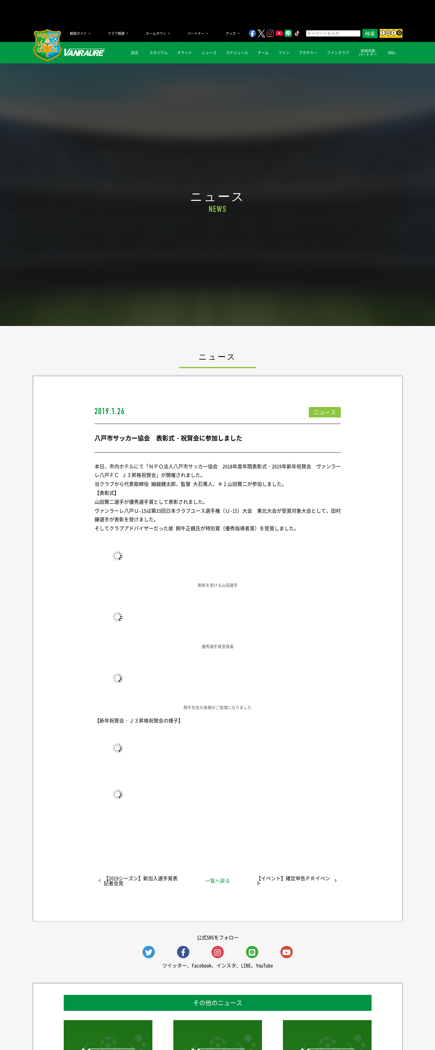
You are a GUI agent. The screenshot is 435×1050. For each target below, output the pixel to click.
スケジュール (237, 52)
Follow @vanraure (279, 837)
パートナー (195, 33)
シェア (143, 837)
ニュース (209, 52)
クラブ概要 (116, 33)
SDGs (391, 52)
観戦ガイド (78, 33)
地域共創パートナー (368, 52)
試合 (135, 52)
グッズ (231, 33)
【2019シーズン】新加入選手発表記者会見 (141, 880)
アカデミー (308, 52)
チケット (184, 52)
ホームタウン (156, 33)
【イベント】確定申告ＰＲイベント (293, 880)
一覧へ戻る (217, 880)
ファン (283, 52)
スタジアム (158, 52)
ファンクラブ (338, 52)
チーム (263, 52)
